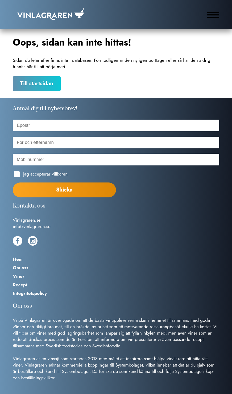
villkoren (60, 174)
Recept (20, 285)
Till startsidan (36, 83)
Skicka (64, 190)
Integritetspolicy (30, 293)
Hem (18, 259)
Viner (18, 276)
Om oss (20, 268)
